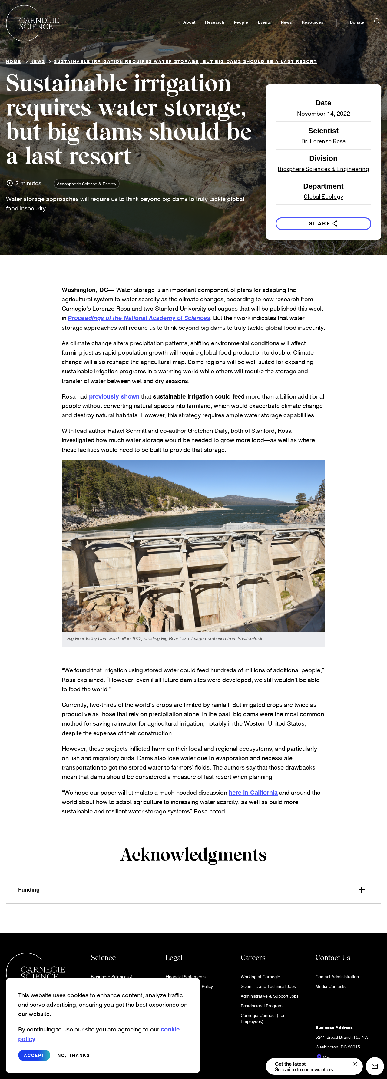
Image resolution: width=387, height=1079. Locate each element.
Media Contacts (331, 988)
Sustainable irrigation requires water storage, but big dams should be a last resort (185, 64)
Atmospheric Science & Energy (86, 186)
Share (323, 226)
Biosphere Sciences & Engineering (323, 171)
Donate (357, 29)
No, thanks (74, 1062)
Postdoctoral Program (262, 1008)
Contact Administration (337, 978)
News (286, 29)
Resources (312, 29)
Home (13, 64)
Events (264, 29)
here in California (253, 794)
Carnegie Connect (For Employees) (263, 1020)
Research (214, 29)
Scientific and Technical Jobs (268, 988)
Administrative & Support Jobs (270, 998)
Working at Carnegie (260, 978)
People (241, 29)
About (189, 29)
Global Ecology (323, 198)
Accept (34, 1062)
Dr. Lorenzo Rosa (323, 143)
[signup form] (355, 1064)
